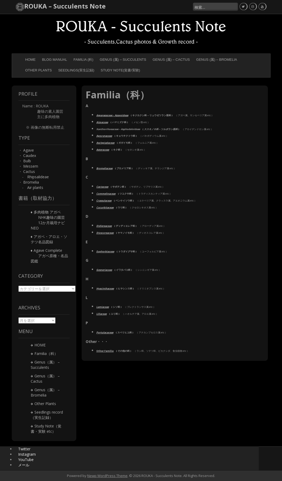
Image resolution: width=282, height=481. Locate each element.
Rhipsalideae (38, 176)
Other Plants (38, 70)
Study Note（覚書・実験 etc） (46, 428)
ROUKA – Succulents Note (65, 6)
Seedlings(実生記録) (76, 70)
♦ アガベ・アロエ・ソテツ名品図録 (49, 239)
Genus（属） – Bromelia (45, 392)
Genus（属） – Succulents (45, 364)
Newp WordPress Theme (107, 475)
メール (23, 464)
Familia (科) (83, 60)
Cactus (29, 171)
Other (105, 351)
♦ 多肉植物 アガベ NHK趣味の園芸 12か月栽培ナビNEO (48, 220)
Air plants (35, 187)
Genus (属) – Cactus (171, 60)
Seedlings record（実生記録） (47, 415)
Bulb (27, 160)
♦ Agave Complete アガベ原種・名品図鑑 (49, 256)
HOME (30, 60)
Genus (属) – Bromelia (216, 60)
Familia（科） (46, 353)
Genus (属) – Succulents (123, 60)
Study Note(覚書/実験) (120, 70)
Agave (28, 150)
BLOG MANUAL (54, 60)
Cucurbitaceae (105, 207)
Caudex (29, 155)
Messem (30, 166)
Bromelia (31, 182)
